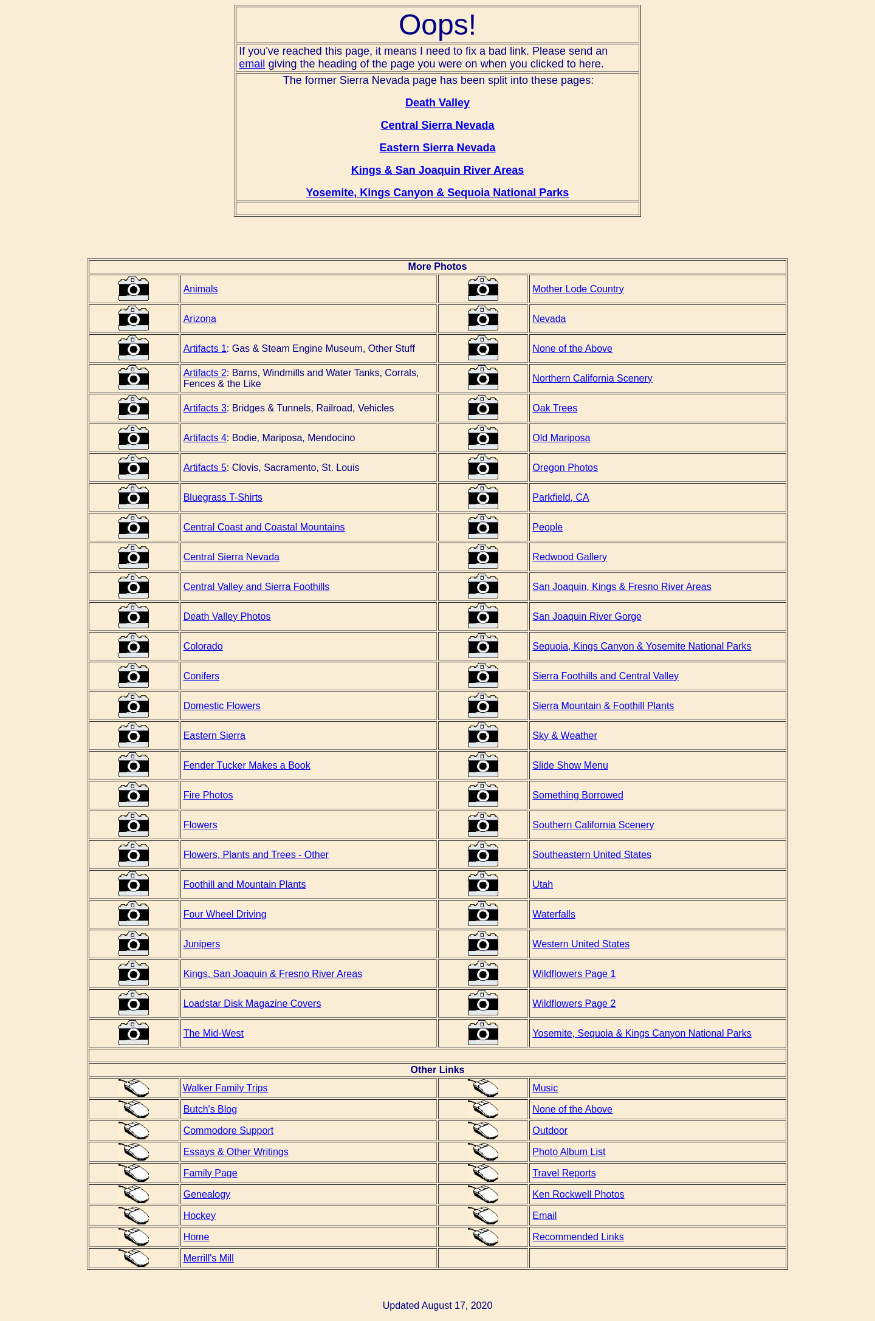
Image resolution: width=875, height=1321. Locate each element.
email (252, 64)
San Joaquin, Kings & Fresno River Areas (621, 587)
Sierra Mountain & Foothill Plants (603, 706)
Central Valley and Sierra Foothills (257, 587)
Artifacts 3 (205, 408)
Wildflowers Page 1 (574, 974)
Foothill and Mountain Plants (245, 884)
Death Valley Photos (227, 616)
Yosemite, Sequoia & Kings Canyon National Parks (642, 1033)
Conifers (202, 676)
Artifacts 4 (205, 438)
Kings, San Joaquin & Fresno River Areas (273, 974)
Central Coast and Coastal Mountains (264, 527)
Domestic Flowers (222, 706)
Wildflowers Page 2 (574, 1003)
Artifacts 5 (205, 467)
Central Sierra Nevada (232, 557)
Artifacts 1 (205, 348)
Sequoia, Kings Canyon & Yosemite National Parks (641, 646)
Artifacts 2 (205, 373)
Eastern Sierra (214, 735)
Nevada (549, 319)
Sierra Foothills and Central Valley (605, 676)
